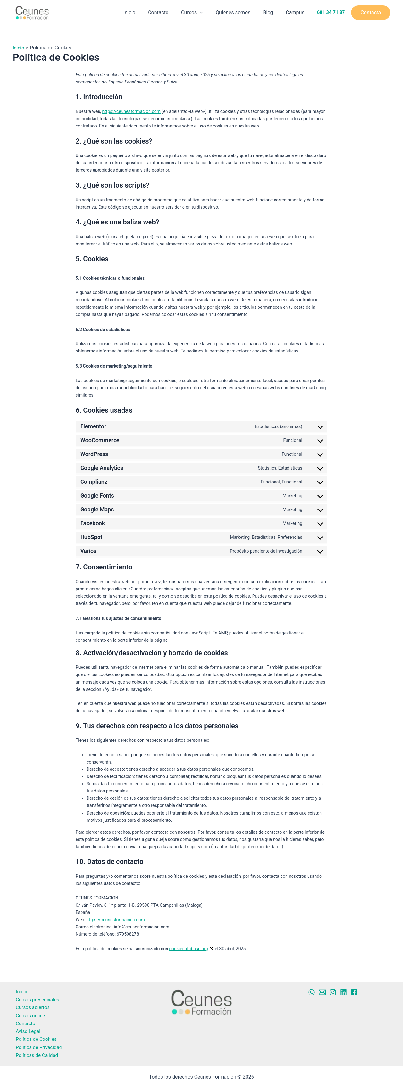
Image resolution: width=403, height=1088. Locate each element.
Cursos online (28, 1014)
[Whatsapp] (311, 988)
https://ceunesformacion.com (131, 111)
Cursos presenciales (35, 997)
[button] (209, 12)
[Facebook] (354, 988)
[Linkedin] (343, 988)
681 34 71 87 (331, 12)
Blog (272, 12)
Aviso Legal (25, 1030)
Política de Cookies (34, 1038)
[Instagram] (332, 988)
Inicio (143, 12)
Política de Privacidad (37, 1047)
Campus (296, 12)
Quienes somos (239, 12)
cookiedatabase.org (188, 948)
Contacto (169, 12)
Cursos (201, 12)
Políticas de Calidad (35, 1055)
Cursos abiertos (30, 1005)
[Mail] (322, 988)
